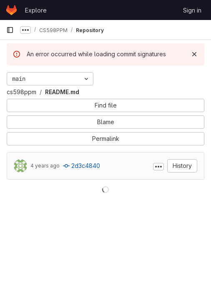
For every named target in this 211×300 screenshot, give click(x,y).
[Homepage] (11, 10)
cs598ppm (21, 91)
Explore (36, 10)
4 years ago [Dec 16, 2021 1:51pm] (45, 165)
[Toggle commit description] (158, 166)
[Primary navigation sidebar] (10, 30)
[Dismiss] (194, 54)
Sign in (192, 10)
